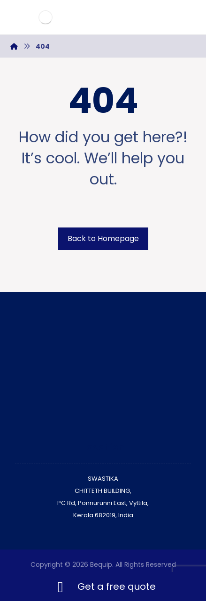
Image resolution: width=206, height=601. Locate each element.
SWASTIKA (103, 478)
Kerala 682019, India (103, 515)
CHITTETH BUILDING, (103, 490)
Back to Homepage (103, 238)
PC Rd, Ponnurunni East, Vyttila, (103, 502)
